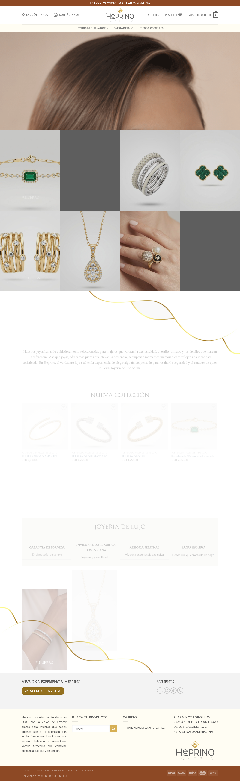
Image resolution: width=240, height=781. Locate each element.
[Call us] (180, 690)
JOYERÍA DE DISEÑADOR (92, 28)
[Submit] (113, 728)
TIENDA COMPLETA (152, 28)
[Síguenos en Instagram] (167, 690)
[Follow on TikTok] (173, 690)
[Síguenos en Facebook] (160, 690)
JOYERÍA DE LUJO (124, 28)
